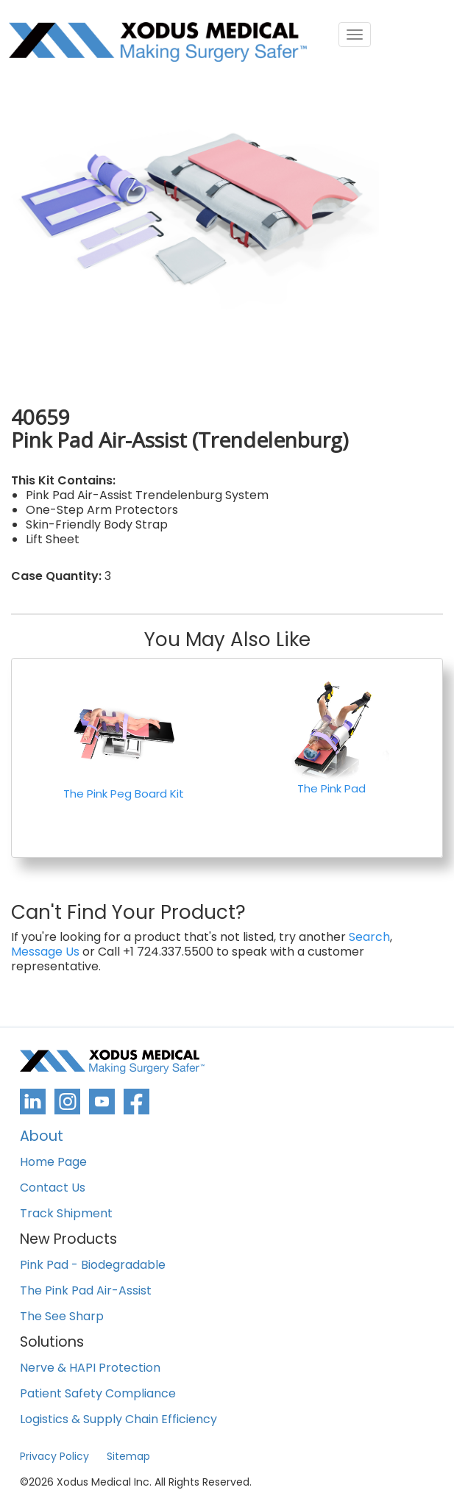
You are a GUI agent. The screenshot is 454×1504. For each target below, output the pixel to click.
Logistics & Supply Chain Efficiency (118, 1420)
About (41, 1137)
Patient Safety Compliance (98, 1394)
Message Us (45, 952)
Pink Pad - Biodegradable (93, 1265)
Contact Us (52, 1188)
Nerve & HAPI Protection (90, 1368)
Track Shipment (66, 1214)
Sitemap (128, 1456)
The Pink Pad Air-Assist (86, 1291)
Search (369, 937)
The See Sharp (62, 1317)
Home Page (53, 1162)
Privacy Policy (54, 1456)
